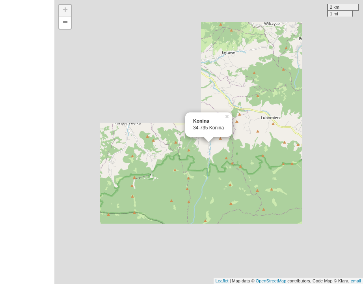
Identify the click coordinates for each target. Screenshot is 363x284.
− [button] (65, 23)
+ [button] (65, 11)
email (356, 280)
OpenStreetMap (271, 280)
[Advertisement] (27, 142)
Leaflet (222, 280)
